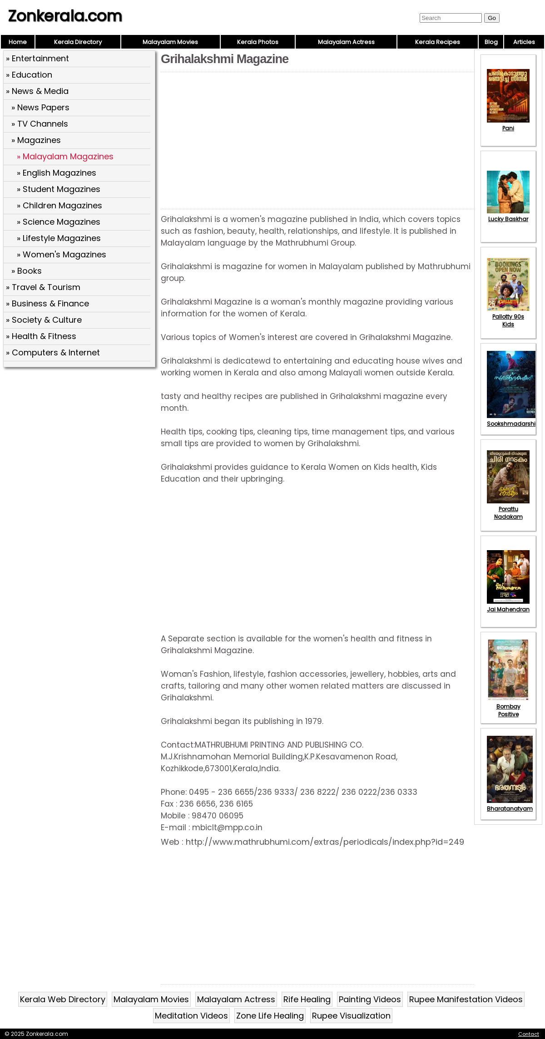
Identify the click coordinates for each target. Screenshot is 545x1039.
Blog (491, 42)
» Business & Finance (47, 303)
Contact (528, 1034)
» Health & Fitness (41, 336)
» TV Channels (39, 123)
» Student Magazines (58, 189)
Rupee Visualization (351, 1015)
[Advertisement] (80, 436)
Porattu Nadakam (508, 509)
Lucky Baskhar (508, 215)
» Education (29, 74)
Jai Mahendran (508, 605)
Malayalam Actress (346, 42)
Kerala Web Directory (62, 999)
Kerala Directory (78, 42)
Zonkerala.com (65, 16)
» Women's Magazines (61, 254)
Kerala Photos (257, 42)
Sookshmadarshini (513, 420)
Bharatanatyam (510, 804)
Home (18, 42)
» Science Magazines (58, 221)
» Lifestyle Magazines (59, 238)
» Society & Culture (44, 319)
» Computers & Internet (53, 352)
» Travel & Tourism (43, 287)
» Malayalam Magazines (65, 156)
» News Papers (40, 107)
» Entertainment (37, 58)
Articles (524, 42)
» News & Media (37, 91)
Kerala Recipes (437, 42)
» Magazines (36, 140)
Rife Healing (307, 999)
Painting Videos (370, 999)
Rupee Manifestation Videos (466, 999)
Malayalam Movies (170, 42)
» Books (26, 270)
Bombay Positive (508, 706)
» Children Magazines (59, 205)
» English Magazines (56, 172)
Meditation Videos (191, 1015)
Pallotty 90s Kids (508, 316)
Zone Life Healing (270, 1015)
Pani (508, 124)
